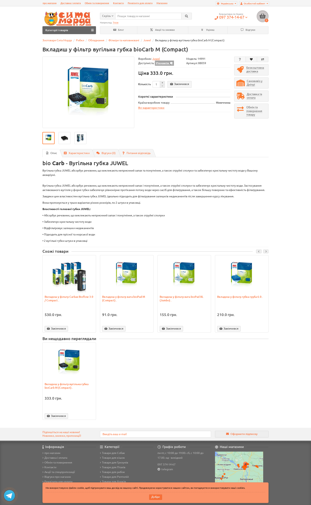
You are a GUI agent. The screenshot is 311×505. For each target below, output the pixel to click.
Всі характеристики (151, 107)
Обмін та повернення (97, 3)
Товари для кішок (112, 457)
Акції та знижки (162, 29)
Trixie (115, 22)
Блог (118, 29)
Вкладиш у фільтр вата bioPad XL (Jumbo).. (181, 298)
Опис (51, 153)
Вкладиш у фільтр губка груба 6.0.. (240, 296)
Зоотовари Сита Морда (57, 40)
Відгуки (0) (106, 153)
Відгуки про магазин (56, 476)
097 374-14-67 (166, 464)
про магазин (50, 3)
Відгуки (248, 29)
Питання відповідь (136, 153)
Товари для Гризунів (114, 462)
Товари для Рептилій (114, 476)
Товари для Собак (112, 453)
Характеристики (77, 153)
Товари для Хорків (113, 481)
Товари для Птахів (112, 467)
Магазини (161, 3)
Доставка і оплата (70, 3)
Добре (155, 496)
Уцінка (207, 29)
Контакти (118, 3)
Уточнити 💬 (164, 63)
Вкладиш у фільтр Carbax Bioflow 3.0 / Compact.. (69, 298)
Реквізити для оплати (140, 3)
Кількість (144, 84)
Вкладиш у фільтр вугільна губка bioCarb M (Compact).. (66, 386)
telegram (166, 469)
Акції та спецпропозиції (58, 472)
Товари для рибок (112, 472)
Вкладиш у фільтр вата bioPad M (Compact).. (123, 298)
